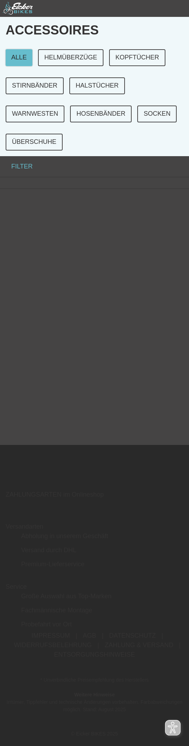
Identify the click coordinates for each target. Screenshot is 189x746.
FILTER (16, 166)
